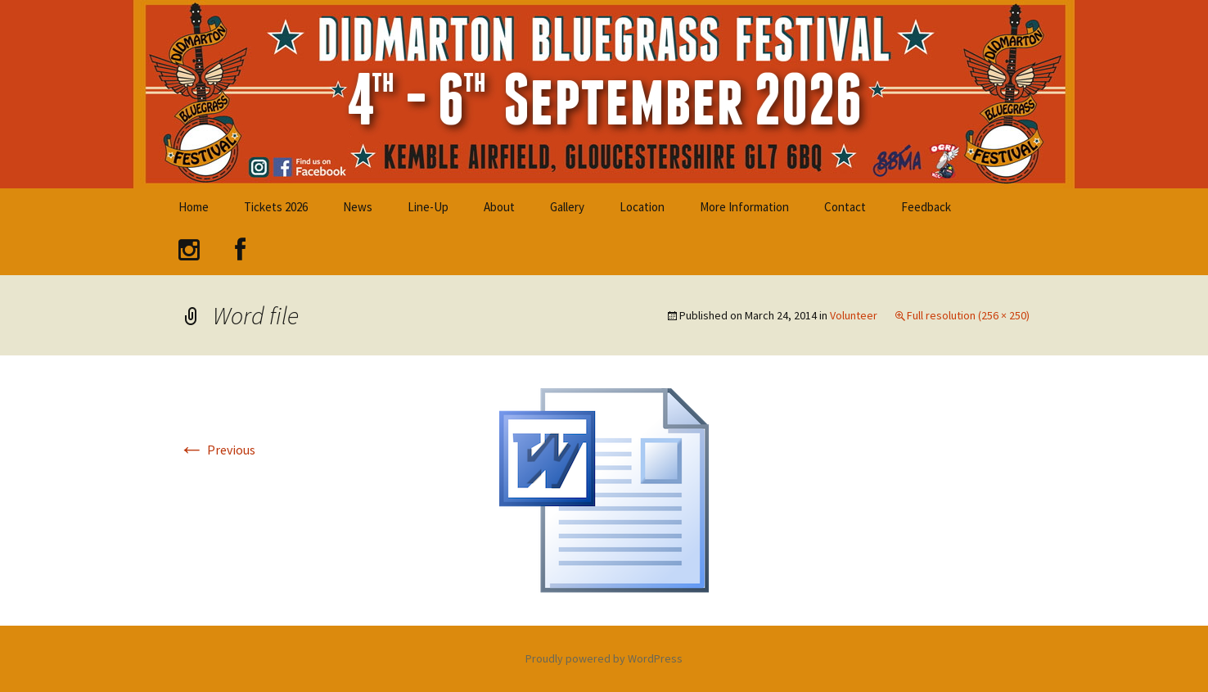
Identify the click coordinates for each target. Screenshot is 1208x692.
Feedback (926, 207)
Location (642, 207)
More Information (744, 207)
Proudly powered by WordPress (604, 658)
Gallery (567, 207)
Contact (845, 207)
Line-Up (428, 207)
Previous (216, 449)
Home (193, 207)
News (357, 207)
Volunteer (853, 315)
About (499, 207)
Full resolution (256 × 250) (968, 315)
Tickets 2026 (276, 207)
